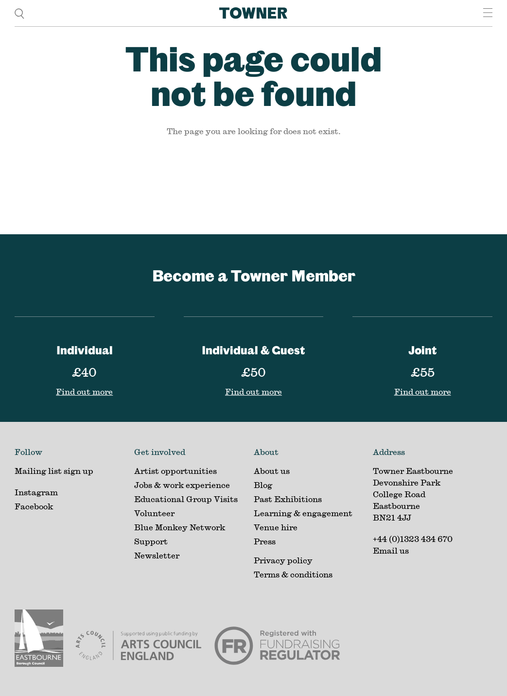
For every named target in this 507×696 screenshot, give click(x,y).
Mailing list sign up (54, 470)
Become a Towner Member (253, 275)
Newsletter (156, 555)
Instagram (36, 492)
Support (151, 541)
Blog (263, 484)
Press (265, 541)
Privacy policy (283, 560)
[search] (19, 13)
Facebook (34, 506)
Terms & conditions (293, 574)
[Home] (253, 13)
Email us (391, 550)
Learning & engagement (303, 513)
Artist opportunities (175, 470)
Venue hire (275, 527)
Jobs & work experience (182, 484)
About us (272, 470)
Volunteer (154, 513)
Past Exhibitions (288, 499)
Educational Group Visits (186, 499)
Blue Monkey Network (179, 527)
